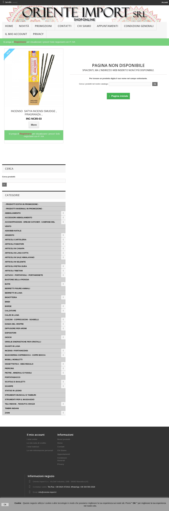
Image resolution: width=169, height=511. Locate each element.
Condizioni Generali (139, 26)
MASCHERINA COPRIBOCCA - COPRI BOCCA (25, 355)
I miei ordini (32, 439)
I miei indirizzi (33, 447)
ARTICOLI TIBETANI (14, 271)
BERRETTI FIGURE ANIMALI (17, 288)
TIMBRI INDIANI (12, 408)
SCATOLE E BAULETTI (15, 382)
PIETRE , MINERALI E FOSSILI (18, 373)
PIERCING (9, 368)
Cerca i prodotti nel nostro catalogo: (93, 84)
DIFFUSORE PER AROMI (16, 328)
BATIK (7, 284)
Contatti (64, 26)
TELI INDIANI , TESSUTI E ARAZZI (20, 404)
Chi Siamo (84, 26)
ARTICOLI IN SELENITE (15, 262)
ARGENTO (9, 235)
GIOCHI (8, 337)
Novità (24, 26)
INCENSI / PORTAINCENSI (16, 351)
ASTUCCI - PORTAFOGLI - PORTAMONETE (24, 275)
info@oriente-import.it (47, 492)
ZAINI (7, 413)
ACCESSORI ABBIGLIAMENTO (18, 217)
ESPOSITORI (10, 333)
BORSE (8, 306)
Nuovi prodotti (63, 439)
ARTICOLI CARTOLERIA (15, 240)
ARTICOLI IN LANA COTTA (17, 253)
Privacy (38, 34)
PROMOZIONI (43, 26)
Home (59, 443)
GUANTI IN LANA (12, 346)
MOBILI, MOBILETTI (14, 359)
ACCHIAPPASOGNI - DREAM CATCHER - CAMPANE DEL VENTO (30, 224)
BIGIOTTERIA (11, 297)
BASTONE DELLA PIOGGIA (17, 279)
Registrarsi (20, 42)
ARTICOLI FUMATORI (14, 244)
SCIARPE (9, 386)
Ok (5, 504)
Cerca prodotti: (8, 177)
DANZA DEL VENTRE (14, 324)
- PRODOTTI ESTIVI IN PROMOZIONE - (22, 204)
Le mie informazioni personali (40, 450)
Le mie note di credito (36, 443)
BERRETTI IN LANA (13, 293)
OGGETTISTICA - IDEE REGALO (19, 364)
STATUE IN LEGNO (13, 391)
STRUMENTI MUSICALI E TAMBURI (20, 395)
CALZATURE (10, 311)
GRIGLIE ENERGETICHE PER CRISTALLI (23, 342)
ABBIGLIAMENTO (13, 213)
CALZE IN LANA (12, 315)
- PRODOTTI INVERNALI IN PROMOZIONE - (24, 209)
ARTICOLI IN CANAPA (14, 248)
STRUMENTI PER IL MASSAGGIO (19, 399)
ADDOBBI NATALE (13, 231)
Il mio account (36, 434)
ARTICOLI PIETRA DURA (16, 266)
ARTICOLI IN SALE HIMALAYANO (19, 257)
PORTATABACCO (12, 377)
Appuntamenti (107, 26)
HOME (9, 26)
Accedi (165, 2)
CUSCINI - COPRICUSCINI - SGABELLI (22, 319)
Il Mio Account (16, 34)
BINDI (7, 302)
